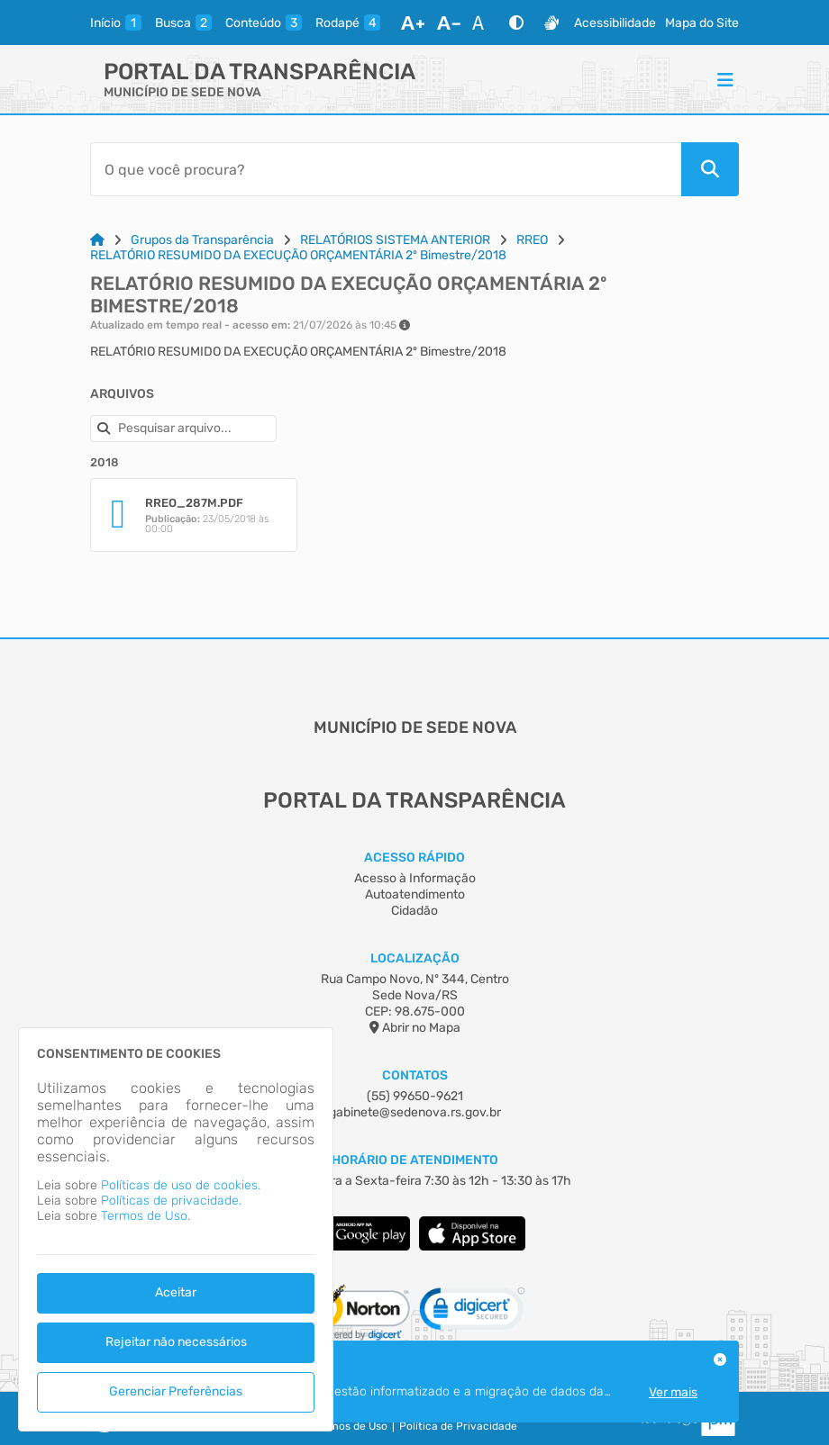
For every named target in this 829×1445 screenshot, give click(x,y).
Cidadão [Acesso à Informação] (414, 910)
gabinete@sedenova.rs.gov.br (415, 1112)
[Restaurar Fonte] (483, 22)
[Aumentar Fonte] (412, 22)
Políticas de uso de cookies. (180, 1185)
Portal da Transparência (259, 72)
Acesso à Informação (415, 878)
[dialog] (175, 1229)
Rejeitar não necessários (176, 1342)
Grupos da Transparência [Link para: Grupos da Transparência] (202, 240)
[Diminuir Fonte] (448, 22)
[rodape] (347, 22)
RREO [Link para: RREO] (532, 240)
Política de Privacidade (458, 1426)
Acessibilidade (615, 23)
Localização (415, 958)
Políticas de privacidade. (171, 1200)
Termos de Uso (350, 1426)
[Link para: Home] (97, 240)
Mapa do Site (702, 23)
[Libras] (551, 22)
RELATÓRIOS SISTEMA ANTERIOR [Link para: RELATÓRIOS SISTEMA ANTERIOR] (395, 240)
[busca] (183, 22)
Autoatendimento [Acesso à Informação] (415, 894)
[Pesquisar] (710, 169)
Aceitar (175, 1292)
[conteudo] (263, 22)
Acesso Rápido (414, 857)
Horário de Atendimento (415, 1160)
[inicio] (115, 22)
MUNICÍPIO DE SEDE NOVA (182, 92)
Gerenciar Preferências (175, 1391)
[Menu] (725, 79)
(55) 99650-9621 (415, 1096)
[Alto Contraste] (516, 22)
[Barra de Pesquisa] (385, 169)
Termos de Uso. (145, 1216)
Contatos (415, 1075)
